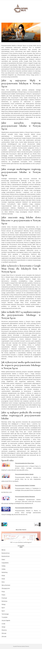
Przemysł (4, 598)
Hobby (3, 566)
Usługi (3, 627)
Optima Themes (25, 646)
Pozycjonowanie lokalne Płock (23, 507)
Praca (3, 591)
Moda (3, 575)
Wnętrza (4, 630)
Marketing (7, 32)
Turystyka (4, 617)
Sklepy (3, 604)
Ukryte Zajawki (6, 620)
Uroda (3, 623)
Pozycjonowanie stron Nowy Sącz (24, 463)
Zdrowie (4, 633)
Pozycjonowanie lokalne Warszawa (25, 496)
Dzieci (3, 559)
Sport (3, 607)
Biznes (3, 550)
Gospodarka (5, 562)
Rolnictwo (4, 601)
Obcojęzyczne (6, 588)
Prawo (3, 595)
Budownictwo (6, 553)
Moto (3, 582)
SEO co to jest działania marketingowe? (21, 542)
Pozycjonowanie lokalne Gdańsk (24, 474)
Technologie (5, 614)
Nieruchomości (6, 585)
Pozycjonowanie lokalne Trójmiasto (25, 485)
